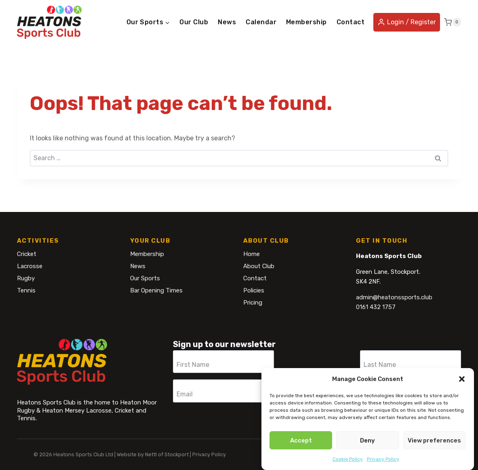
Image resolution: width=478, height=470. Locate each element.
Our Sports (145, 278)
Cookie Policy (348, 459)
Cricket (26, 254)
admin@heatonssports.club (394, 297)
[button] (462, 379)
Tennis (26, 290)
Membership (306, 22)
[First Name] (223, 361)
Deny (367, 440)
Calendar (261, 22)
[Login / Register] (406, 22)
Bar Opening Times (156, 290)
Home (251, 254)
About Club (258, 266)
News (227, 22)
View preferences (434, 440)
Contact (350, 22)
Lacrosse (29, 266)
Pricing (252, 302)
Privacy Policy (383, 459)
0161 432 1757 (376, 307)
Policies (253, 290)
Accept (301, 440)
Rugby (26, 278)
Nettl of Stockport (167, 454)
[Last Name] (410, 361)
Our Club (193, 22)
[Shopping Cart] (452, 22)
